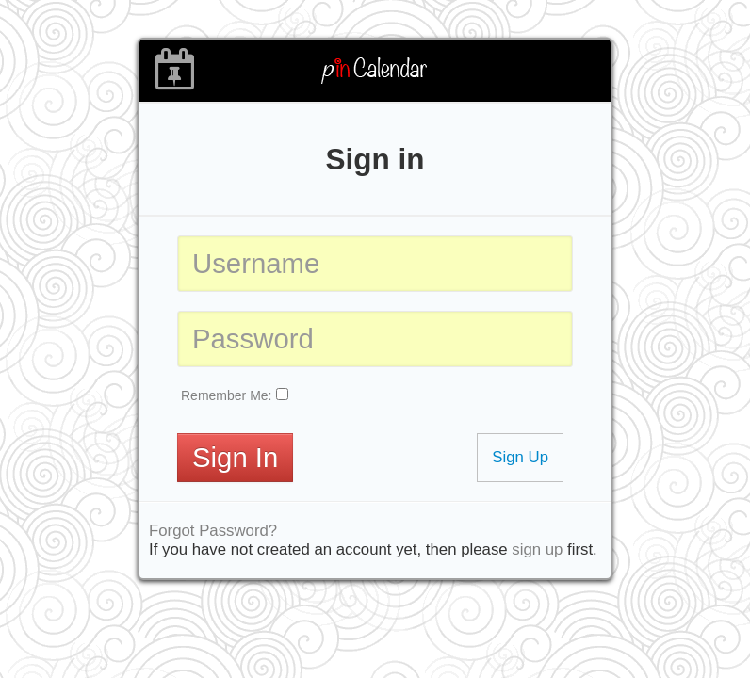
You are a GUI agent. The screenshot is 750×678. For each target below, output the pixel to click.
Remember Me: (226, 395)
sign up (537, 549)
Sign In (235, 457)
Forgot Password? (213, 531)
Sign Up (520, 457)
